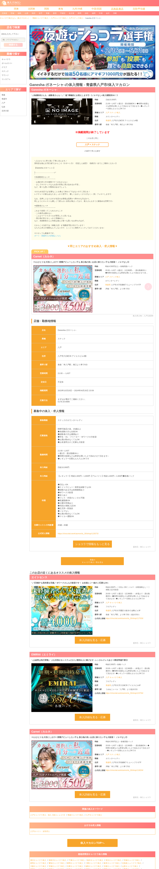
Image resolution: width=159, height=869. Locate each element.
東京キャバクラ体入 (38, 860)
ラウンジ (5, 75)
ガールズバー (7, 63)
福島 (19, 13)
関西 (46, 9)
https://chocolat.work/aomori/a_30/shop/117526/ (124, 618)
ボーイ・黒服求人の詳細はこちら (47, 236)
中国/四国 (97, 9)
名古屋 (71, 13)
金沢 (108, 13)
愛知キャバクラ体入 (57, 863)
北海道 (4, 13)
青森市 (4, 99)
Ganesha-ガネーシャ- (44, 89)
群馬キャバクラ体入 (38, 863)
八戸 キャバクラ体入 (114, 603)
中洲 (100, 13)
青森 (47, 13)
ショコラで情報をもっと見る (92, 544)
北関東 (31, 9)
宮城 (12, 13)
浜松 (86, 13)
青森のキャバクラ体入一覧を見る (92, 561)
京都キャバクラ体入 (112, 866)
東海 (60, 9)
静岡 (79, 13)
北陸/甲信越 (139, 9)
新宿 (55, 13)
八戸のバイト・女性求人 (40, 831)
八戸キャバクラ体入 (59, 18)
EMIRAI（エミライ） (44, 654)
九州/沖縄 (77, 9)
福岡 (93, 13)
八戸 (3, 103)
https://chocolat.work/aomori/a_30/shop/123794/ (124, 693)
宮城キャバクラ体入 (57, 866)
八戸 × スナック (92, 144)
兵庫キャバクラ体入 (75, 866)
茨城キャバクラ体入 (132, 860)
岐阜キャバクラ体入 (112, 863)
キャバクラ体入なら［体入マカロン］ (15, 18)
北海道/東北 (117, 9)
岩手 (40, 13)
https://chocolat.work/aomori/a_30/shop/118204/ (124, 770)
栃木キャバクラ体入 (95, 860)
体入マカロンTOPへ (92, 842)
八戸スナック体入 (76, 18)
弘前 (3, 107)
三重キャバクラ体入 (93, 863)
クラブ (4, 67)
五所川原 (5, 111)
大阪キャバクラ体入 (38, 866)
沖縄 (115, 13)
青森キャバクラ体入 (40, 18)
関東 (16, 9)
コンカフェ (6, 79)
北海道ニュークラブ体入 (132, 863)
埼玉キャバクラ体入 (114, 860)
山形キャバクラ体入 (130, 866)
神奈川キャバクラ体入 (58, 860)
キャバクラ (6, 59)
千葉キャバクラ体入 (77, 860)
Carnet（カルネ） (44, 256)
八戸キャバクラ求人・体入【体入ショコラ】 (48, 815)
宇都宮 (62, 13)
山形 (26, 13)
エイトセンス (39, 577)
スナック (5, 71)
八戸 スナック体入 (113, 113)
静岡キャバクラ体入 (75, 863)
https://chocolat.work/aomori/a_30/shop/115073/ (78, 533)
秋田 (33, 13)
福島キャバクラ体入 (93, 866)
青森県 (108, 120)
